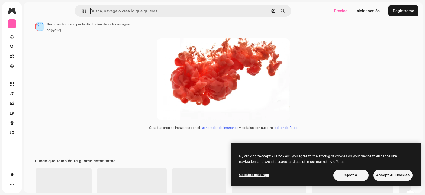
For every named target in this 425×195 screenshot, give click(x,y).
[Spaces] (32, 93)
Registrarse (403, 10)
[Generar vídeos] (32, 113)
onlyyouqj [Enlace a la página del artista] (95, 30)
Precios (340, 10)
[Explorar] (32, 66)
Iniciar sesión (368, 10)
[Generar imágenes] (32, 103)
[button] (102, 11)
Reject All (351, 175)
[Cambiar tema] (21, 184)
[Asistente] (32, 132)
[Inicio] (32, 36)
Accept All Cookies (393, 175)
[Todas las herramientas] (32, 83)
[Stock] (32, 56)
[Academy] (12, 184)
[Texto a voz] (32, 122)
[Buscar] (32, 46)
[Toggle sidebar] (53, 10)
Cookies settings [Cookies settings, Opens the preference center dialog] (254, 175)
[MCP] (31, 184)
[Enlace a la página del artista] (81, 26)
